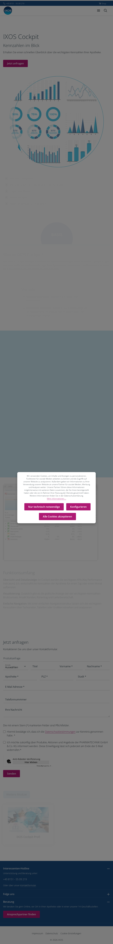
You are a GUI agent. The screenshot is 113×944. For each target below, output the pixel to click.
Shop (104, 3)
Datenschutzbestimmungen (60, 731)
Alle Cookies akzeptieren (57, 516)
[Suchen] (105, 10)
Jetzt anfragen (15, 63)
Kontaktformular (28, 885)
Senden (11, 773)
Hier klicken (31, 762)
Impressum (37, 933)
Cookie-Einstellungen (70, 933)
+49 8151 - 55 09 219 (15, 879)
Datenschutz (52, 933)
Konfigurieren (78, 507)
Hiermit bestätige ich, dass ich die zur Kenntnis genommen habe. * (55, 733)
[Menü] (98, 10)
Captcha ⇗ (44, 766)
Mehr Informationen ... (56, 498)
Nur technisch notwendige (44, 507)
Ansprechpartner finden (21, 914)
